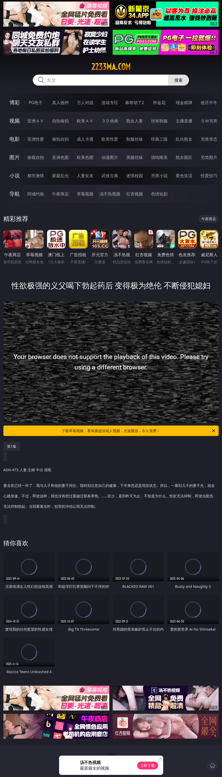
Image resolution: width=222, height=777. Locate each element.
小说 (14, 175)
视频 (14, 120)
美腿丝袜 (134, 157)
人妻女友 (85, 175)
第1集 (11, 446)
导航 (14, 193)
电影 (14, 138)
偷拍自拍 (60, 139)
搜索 (178, 80)
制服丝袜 (134, 139)
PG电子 (35, 102)
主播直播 (184, 121)
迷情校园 (134, 175)
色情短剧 (159, 194)
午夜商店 (60, 194)
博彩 (14, 102)
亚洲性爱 (35, 139)
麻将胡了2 (134, 102)
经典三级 (159, 139)
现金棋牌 (184, 102)
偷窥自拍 (35, 157)
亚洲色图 (60, 157)
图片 (14, 157)
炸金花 (159, 102)
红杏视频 (134, 194)
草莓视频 (85, 194)
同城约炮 (35, 194)
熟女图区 (184, 157)
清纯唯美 (159, 157)
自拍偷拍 (60, 121)
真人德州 (60, 102)
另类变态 (209, 139)
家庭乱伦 (60, 175)
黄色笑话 (184, 175)
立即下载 (147, 765)
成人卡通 (85, 139)
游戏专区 (110, 102)
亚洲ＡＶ (35, 121)
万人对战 (85, 102)
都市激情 (35, 175)
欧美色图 (85, 157)
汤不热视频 (109, 194)
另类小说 (159, 175)
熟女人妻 (134, 121)
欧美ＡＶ (85, 121)
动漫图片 (110, 157)
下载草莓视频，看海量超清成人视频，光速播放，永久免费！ (139, 431)
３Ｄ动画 (110, 121)
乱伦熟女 (184, 139)
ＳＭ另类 (209, 121)
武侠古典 (110, 175)
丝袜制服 (159, 121)
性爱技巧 (209, 175)
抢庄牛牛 (209, 102)
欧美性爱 (110, 139)
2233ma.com (111, 67)
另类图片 (209, 157)
